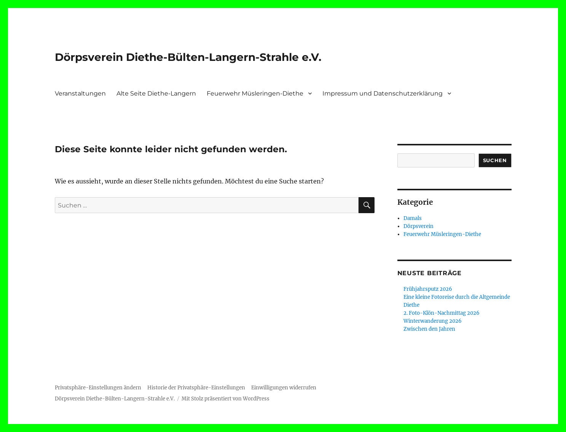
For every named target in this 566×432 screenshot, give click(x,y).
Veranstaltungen (80, 93)
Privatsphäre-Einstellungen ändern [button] (98, 387)
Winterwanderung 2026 (432, 321)
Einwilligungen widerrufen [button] (283, 387)
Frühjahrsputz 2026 (427, 289)
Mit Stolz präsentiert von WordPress (225, 398)
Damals (412, 218)
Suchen (495, 160)
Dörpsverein (418, 226)
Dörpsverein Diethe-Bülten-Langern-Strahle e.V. (188, 57)
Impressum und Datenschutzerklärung (382, 93)
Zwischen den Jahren (429, 329)
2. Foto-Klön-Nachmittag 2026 (441, 313)
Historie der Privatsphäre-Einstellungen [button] (196, 387)
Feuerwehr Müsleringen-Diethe (255, 93)
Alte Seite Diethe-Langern (156, 93)
